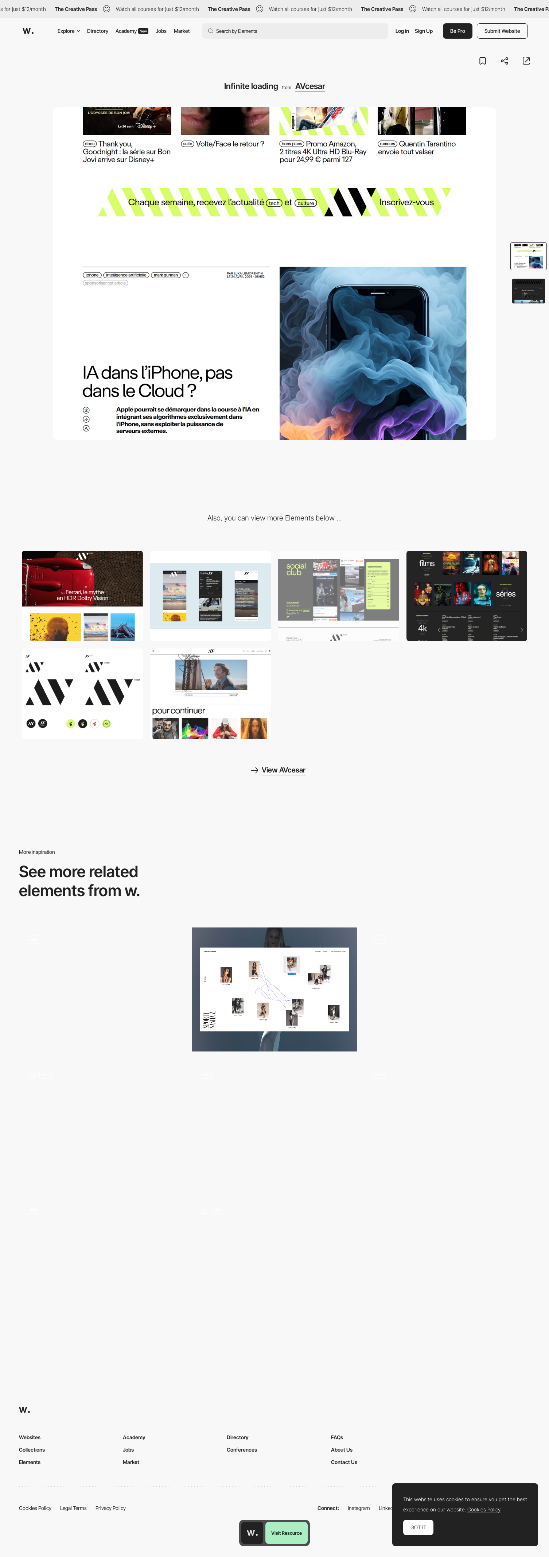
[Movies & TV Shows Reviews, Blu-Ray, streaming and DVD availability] (466, 596)
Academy (132, 31)
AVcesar (310, 86)
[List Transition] (101, 1260)
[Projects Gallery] (101, 1108)
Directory (97, 31)
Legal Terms (73, 1508)
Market (182, 31)
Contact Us (344, 1462)
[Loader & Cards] (101, 989)
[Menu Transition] (274, 1260)
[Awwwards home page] (252, 1533)
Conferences (242, 1449)
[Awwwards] (28, 31)
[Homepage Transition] (447, 989)
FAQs (337, 1437)
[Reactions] (210, 693)
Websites (29, 1437)
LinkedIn (388, 1508)
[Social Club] (338, 596)
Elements (29, 1462)
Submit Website (502, 31)
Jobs (161, 31)
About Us (342, 1449)
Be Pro (457, 31)
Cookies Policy (35, 1508)
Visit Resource (286, 1533)
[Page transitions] (447, 1124)
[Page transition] (274, 1124)
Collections (32, 1449)
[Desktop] (82, 596)
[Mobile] (210, 596)
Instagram (359, 1508)
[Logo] (82, 693)
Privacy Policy (111, 1508)
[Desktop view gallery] (274, 989)
